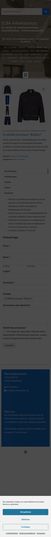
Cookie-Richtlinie (12, 533)
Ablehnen (25, 519)
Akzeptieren (25, 512)
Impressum (41, 533)
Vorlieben (25, 527)
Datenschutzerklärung (27, 533)
